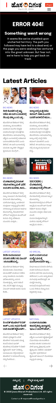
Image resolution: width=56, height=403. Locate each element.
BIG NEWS (7, 107)
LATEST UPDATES (11, 252)
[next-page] (50, 366)
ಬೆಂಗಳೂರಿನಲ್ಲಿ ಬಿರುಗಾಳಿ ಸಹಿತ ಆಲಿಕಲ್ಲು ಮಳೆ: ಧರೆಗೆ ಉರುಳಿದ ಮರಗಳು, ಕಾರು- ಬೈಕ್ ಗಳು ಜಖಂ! (14, 185)
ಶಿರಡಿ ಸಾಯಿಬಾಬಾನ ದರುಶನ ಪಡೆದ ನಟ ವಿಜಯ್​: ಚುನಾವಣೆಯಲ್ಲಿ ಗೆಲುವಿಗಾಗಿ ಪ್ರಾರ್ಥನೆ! (14, 259)
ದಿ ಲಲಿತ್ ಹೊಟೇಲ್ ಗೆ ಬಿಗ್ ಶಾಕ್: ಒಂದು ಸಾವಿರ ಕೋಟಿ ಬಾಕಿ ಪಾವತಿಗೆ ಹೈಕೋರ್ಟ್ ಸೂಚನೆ (14, 326)
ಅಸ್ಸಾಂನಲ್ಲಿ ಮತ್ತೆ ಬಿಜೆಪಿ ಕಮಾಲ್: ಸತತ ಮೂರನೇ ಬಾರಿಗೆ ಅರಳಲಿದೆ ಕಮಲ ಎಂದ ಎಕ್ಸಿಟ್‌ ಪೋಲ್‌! (40, 114)
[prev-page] (5, 366)
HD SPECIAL (35, 252)
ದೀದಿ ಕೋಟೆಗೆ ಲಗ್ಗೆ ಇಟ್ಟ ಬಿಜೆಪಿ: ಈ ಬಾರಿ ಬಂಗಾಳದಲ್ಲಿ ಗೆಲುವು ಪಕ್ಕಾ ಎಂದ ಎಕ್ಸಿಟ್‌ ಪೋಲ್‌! (14, 114)
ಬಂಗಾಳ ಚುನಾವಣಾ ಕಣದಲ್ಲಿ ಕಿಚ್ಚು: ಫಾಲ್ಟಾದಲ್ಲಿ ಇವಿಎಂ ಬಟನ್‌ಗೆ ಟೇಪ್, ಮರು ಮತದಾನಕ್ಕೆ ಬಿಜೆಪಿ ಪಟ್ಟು (40, 326)
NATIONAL (34, 319)
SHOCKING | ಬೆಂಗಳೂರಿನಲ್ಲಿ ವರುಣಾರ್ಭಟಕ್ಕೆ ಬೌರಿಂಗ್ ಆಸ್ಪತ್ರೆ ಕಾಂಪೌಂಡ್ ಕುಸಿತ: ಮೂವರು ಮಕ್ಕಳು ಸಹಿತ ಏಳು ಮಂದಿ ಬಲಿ (40, 185)
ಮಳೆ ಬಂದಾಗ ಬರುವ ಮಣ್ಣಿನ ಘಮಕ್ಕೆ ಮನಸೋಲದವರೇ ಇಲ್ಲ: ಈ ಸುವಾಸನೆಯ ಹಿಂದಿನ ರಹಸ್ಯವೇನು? (41, 259)
